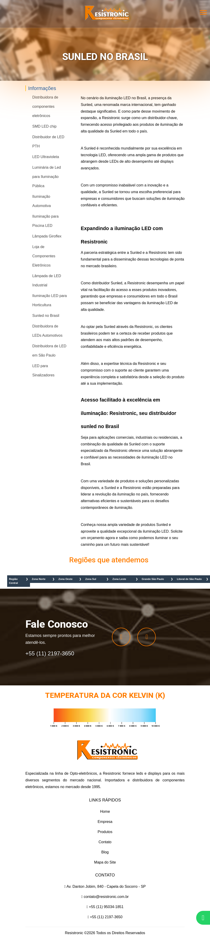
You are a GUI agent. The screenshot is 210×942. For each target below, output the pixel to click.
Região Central (13, 581)
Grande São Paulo (153, 579)
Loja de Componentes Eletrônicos (43, 256)
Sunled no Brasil (45, 316)
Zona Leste (119, 579)
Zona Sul (90, 579)
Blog (105, 852)
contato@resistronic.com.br (105, 897)
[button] (203, 14)
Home (105, 811)
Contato (105, 842)
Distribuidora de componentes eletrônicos (45, 106)
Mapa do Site (105, 862)
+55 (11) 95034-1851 (105, 907)
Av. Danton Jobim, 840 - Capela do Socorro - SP (105, 886)
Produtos (105, 832)
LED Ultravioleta (45, 157)
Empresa (105, 822)
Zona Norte (38, 579)
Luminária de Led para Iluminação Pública (46, 176)
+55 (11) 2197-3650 (104, 917)
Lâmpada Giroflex (46, 236)
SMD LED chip (44, 126)
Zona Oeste (65, 579)
